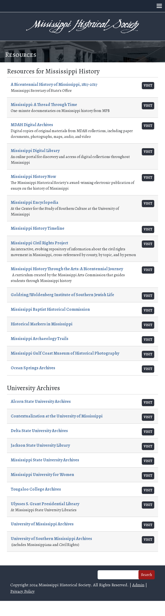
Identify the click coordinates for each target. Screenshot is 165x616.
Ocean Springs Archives (33, 368)
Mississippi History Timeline (37, 228)
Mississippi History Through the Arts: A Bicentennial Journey (67, 269)
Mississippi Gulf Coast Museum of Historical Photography (65, 353)
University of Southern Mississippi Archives (51, 538)
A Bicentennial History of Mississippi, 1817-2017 (54, 84)
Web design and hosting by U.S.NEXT (82, 608)
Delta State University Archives (39, 431)
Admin (138, 585)
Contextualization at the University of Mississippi (57, 416)
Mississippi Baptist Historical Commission (50, 309)
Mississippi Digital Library (35, 150)
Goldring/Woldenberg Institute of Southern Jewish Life (62, 295)
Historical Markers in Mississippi (41, 324)
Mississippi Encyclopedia (34, 202)
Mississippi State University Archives (45, 460)
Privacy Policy (22, 591)
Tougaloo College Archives (36, 489)
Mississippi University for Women (42, 474)
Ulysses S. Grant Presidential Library (45, 504)
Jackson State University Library (40, 445)
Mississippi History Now (33, 176)
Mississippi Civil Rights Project (39, 243)
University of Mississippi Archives (42, 524)
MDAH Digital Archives (32, 125)
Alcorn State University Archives (41, 401)
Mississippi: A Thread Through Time (44, 104)
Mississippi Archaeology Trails (39, 338)
